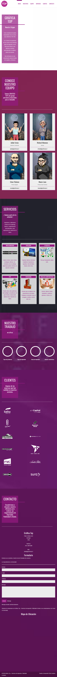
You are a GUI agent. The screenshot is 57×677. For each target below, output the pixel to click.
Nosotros (25, 4)
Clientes (45, 4)
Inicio (19, 4)
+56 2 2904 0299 (28, 545)
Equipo (32, 4)
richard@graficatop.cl (42, 149)
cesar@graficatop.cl (14, 188)
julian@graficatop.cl (14, 149)
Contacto (51, 4)
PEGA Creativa (52, 673)
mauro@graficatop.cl (42, 188)
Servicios (38, 4)
